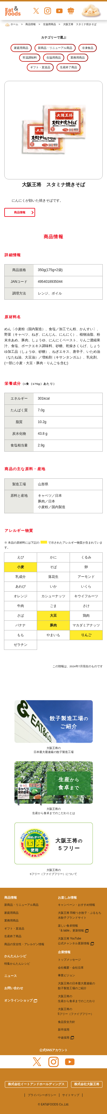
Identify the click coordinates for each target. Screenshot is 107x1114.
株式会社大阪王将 (86, 1084)
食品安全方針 (66, 1021)
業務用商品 (11, 920)
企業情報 (64, 952)
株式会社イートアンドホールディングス (36, 1084)
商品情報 (19, 212)
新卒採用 (63, 1029)
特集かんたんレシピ (17, 963)
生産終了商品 (12, 936)
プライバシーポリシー (42, 1095)
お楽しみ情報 (67, 897)
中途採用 (63, 1037)
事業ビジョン (66, 975)
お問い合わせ (13, 988)
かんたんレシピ (15, 956)
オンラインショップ (18, 1000)
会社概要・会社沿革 (71, 967)
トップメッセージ (69, 959)
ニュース (10, 975)
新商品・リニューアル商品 (21, 904)
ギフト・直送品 (14, 928)
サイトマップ (70, 1095)
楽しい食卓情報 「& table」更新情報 (71, 928)
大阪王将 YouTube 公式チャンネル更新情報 (73, 941)
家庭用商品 (11, 912)
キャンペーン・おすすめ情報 (76, 904)
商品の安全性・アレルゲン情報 (24, 944)
